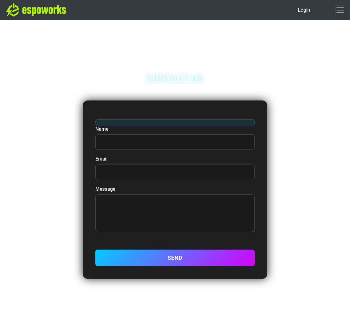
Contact (219, 40)
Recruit (193, 40)
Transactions (136, 40)
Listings (214, 29)
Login (304, 10)
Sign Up (187, 29)
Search (168, 40)
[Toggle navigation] (340, 10)
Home (133, 29)
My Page (159, 29)
